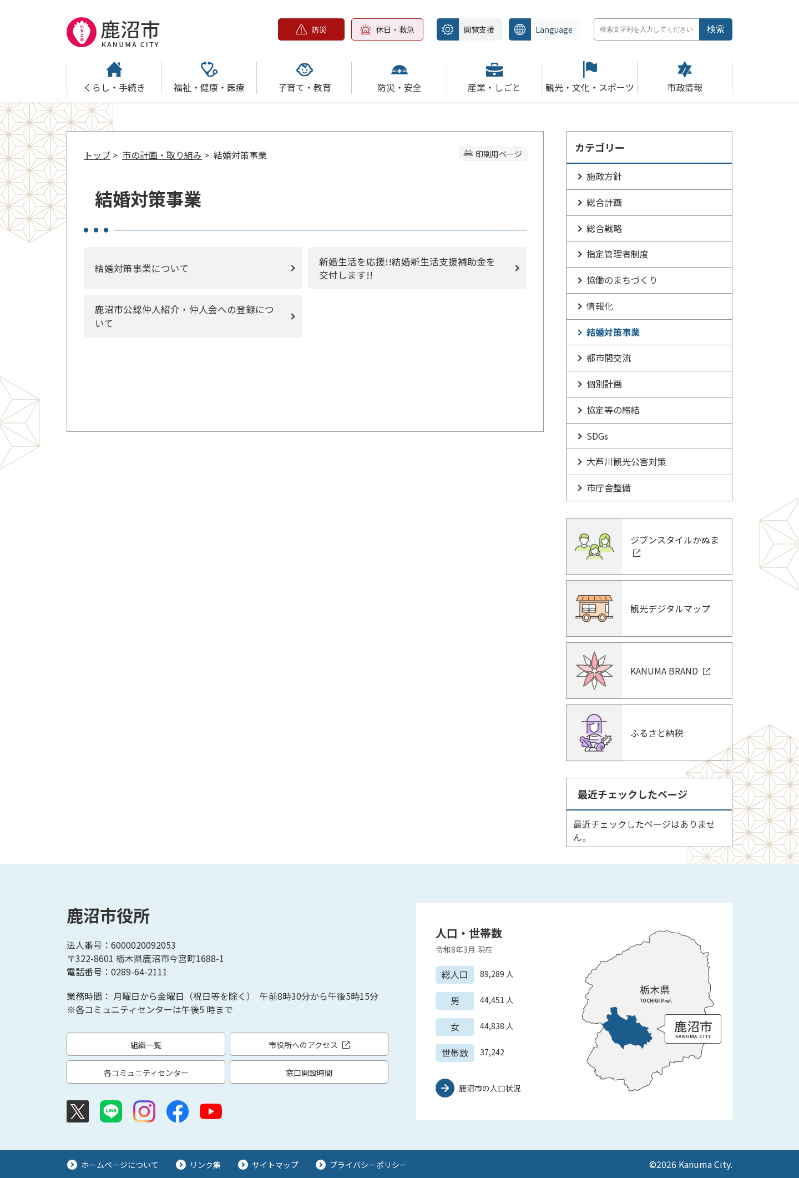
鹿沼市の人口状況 (490, 1088)
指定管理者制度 (617, 253)
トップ (97, 155)
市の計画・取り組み (162, 155)
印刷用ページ (499, 153)
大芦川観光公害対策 (626, 461)
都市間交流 (608, 357)
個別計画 (604, 383)
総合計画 (604, 202)
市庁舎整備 (608, 487)
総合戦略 (604, 228)
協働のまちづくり (622, 279)
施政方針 (604, 176)
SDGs (597, 435)
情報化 (599, 306)
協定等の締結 (613, 409)
